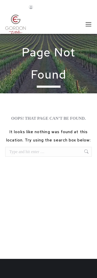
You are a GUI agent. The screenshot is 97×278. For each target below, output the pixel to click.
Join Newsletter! (56, 7)
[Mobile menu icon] (88, 24)
